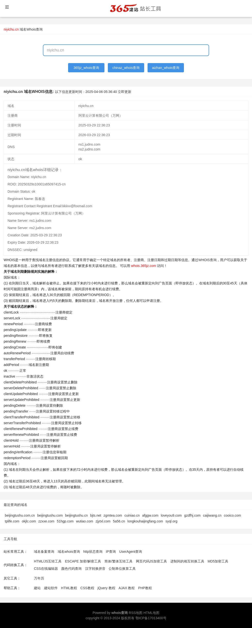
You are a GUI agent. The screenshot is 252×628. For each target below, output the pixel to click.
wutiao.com (84, 521)
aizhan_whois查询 (165, 68)
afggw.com (150, 515)
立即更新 (124, 92)
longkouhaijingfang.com (145, 521)
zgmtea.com (112, 515)
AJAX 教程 (127, 588)
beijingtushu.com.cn (20, 515)
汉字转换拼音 (95, 568)
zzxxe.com (46, 521)
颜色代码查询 (71, 568)
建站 (37, 588)
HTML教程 (69, 588)
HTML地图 (151, 613)
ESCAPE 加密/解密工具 (83, 561)
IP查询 (111, 552)
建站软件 (51, 588)
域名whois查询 (69, 552)
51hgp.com (65, 521)
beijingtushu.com (50, 515)
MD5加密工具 (218, 561)
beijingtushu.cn (76, 515)
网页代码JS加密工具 (151, 561)
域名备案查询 (44, 552)
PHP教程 (145, 588)
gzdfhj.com (192, 515)
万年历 (39, 578)
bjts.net (95, 515)
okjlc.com (29, 521)
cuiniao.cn (132, 515)
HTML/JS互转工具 (48, 561)
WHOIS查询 (207, 260)
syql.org (171, 521)
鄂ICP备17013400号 (150, 618)
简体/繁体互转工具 (118, 561)
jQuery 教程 (106, 588)
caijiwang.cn (212, 515)
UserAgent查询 (130, 552)
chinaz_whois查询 (126, 68)
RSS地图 (135, 613)
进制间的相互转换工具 (187, 561)
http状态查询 (92, 552)
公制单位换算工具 (122, 568)
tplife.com (12, 521)
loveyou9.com (171, 515)
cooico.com (232, 515)
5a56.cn (119, 521)
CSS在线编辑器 (46, 568)
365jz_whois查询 (86, 68)
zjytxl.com (103, 521)
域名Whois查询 (31, 29)
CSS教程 (87, 588)
